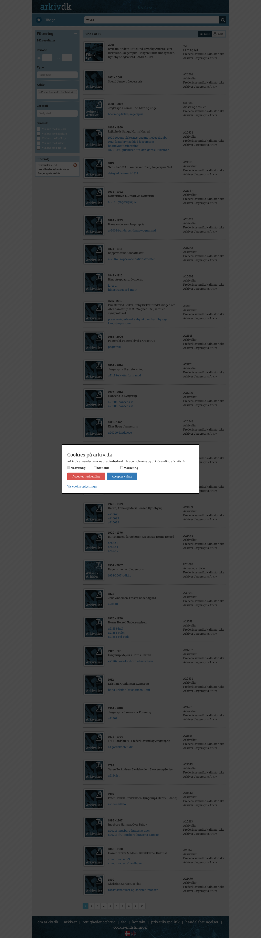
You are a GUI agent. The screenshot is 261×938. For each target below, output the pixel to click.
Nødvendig (78, 468)
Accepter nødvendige (86, 476)
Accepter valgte (122, 476)
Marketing (131, 468)
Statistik (103, 468)
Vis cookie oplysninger (82, 486)
